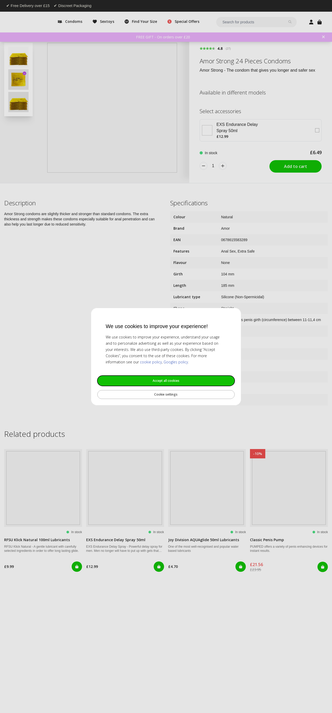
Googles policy (176, 361)
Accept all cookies (166, 380)
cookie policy (151, 361)
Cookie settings (166, 394)
